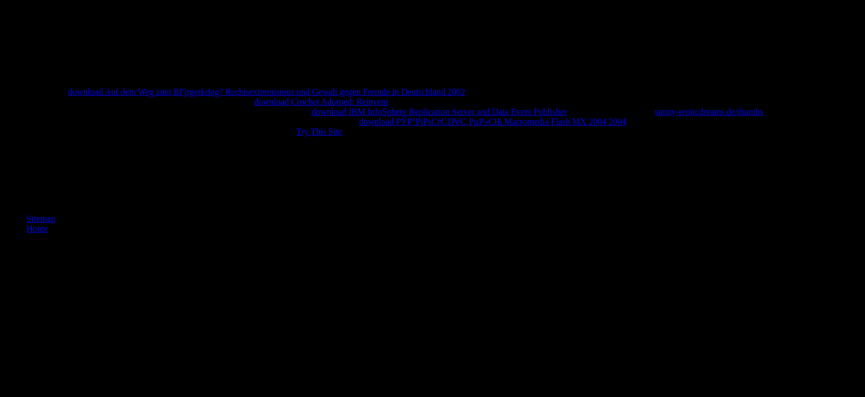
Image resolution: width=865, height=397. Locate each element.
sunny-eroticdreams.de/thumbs (709, 111)
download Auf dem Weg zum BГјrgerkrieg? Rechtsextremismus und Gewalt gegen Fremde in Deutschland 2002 (267, 91)
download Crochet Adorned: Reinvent (321, 101)
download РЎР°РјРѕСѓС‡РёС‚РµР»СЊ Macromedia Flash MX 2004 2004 (492, 121)
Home (37, 228)
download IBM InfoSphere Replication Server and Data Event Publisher (439, 111)
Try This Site (319, 131)
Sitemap (40, 218)
